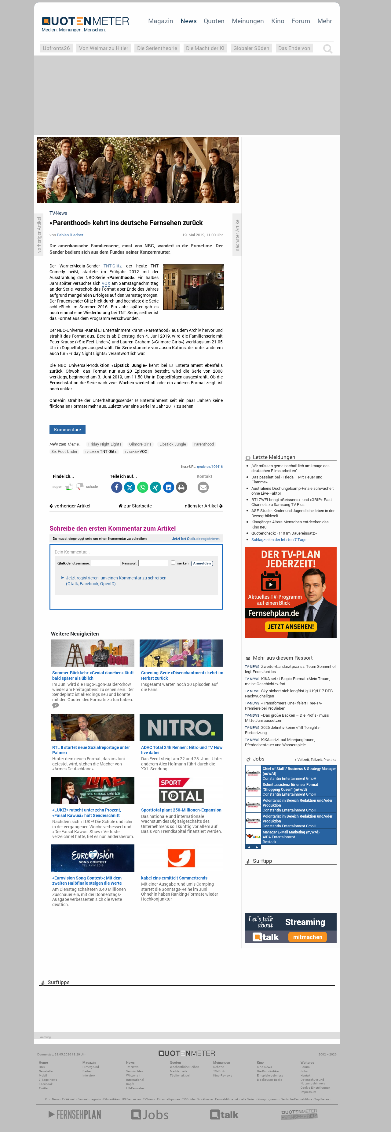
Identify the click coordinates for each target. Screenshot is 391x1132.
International (135, 1080)
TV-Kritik (219, 1071)
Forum (300, 20)
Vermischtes (134, 1071)
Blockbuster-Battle (269, 1080)
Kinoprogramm (268, 1099)
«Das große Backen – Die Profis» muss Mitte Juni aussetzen (287, 718)
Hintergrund (90, 1067)
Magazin (160, 20)
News (189, 20)
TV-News (132, 1067)
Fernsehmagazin (89, 1099)
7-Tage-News (48, 1080)
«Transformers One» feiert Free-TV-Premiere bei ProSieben (283, 705)
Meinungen (248, 20)
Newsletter (46, 1071)
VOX (106, 283)
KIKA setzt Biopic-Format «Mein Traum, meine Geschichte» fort (287, 681)
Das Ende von (294, 48)
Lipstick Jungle (172, 444)
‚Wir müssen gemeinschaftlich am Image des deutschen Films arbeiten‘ (290, 468)
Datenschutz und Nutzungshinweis (313, 1081)
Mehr (324, 20)
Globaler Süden (251, 48)
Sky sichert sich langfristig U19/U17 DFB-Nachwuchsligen (289, 693)
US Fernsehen (131, 1099)
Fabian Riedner (70, 234)
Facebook (46, 1084)
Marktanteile (178, 1071)
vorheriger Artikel (69, 506)
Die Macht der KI (205, 48)
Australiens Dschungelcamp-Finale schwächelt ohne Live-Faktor (292, 490)
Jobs (304, 1071)
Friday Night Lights (105, 444)
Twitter (43, 1088)
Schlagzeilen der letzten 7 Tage (278, 539)
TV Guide (188, 1099)
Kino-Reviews (222, 1075)
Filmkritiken (111, 1099)
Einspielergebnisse (270, 1075)
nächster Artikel (204, 506)
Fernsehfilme (224, 1099)
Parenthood (204, 444)
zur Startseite (135, 506)
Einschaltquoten (168, 1099)
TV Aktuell (68, 1099)
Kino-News (264, 1067)
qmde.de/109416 (210, 466)
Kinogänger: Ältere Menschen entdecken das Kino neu (290, 524)
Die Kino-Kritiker (268, 1071)
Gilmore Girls (140, 444)
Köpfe (130, 1084)
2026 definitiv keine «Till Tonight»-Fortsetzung (282, 730)
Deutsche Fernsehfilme (296, 1099)
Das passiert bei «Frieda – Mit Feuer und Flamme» (286, 479)
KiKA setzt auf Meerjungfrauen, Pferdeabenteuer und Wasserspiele (280, 742)
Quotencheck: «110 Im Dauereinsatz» (284, 533)
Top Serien (321, 1099)
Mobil (43, 1075)
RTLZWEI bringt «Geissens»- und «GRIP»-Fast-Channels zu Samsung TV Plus (292, 502)
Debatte (218, 1067)
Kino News (52, 1099)
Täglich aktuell (180, 1075)
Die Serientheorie (157, 48)
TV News (149, 1099)
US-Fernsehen (135, 1088)
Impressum (308, 1092)
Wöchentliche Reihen (184, 1067)
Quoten (214, 20)
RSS (42, 1067)
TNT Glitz (113, 266)
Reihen (87, 1071)
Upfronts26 (56, 48)
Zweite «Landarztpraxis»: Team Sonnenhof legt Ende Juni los (290, 669)
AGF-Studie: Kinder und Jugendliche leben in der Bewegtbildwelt (292, 513)
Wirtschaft (133, 1075)
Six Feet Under (64, 451)
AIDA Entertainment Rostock (283, 836)
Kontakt (306, 1075)
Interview (88, 1075)
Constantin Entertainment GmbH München (291, 773)
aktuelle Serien (245, 1099)
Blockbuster (205, 1099)
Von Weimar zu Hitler (103, 48)
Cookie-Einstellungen (315, 1088)
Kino (277, 20)
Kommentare (67, 429)
